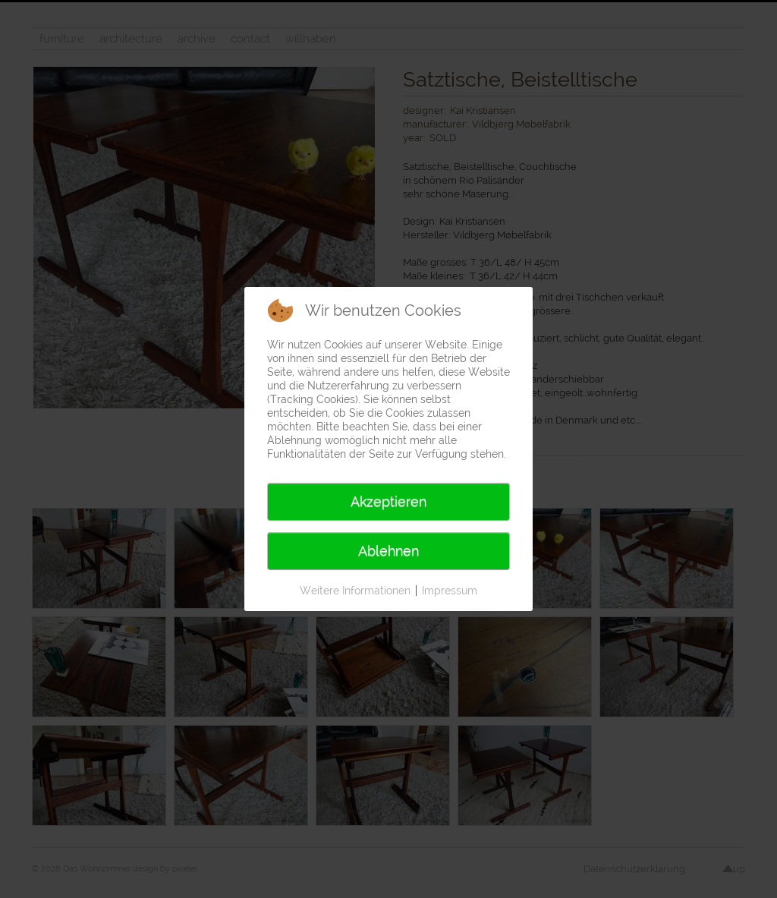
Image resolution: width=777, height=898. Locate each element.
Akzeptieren (388, 501)
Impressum (449, 590)
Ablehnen (388, 551)
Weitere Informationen (355, 590)
